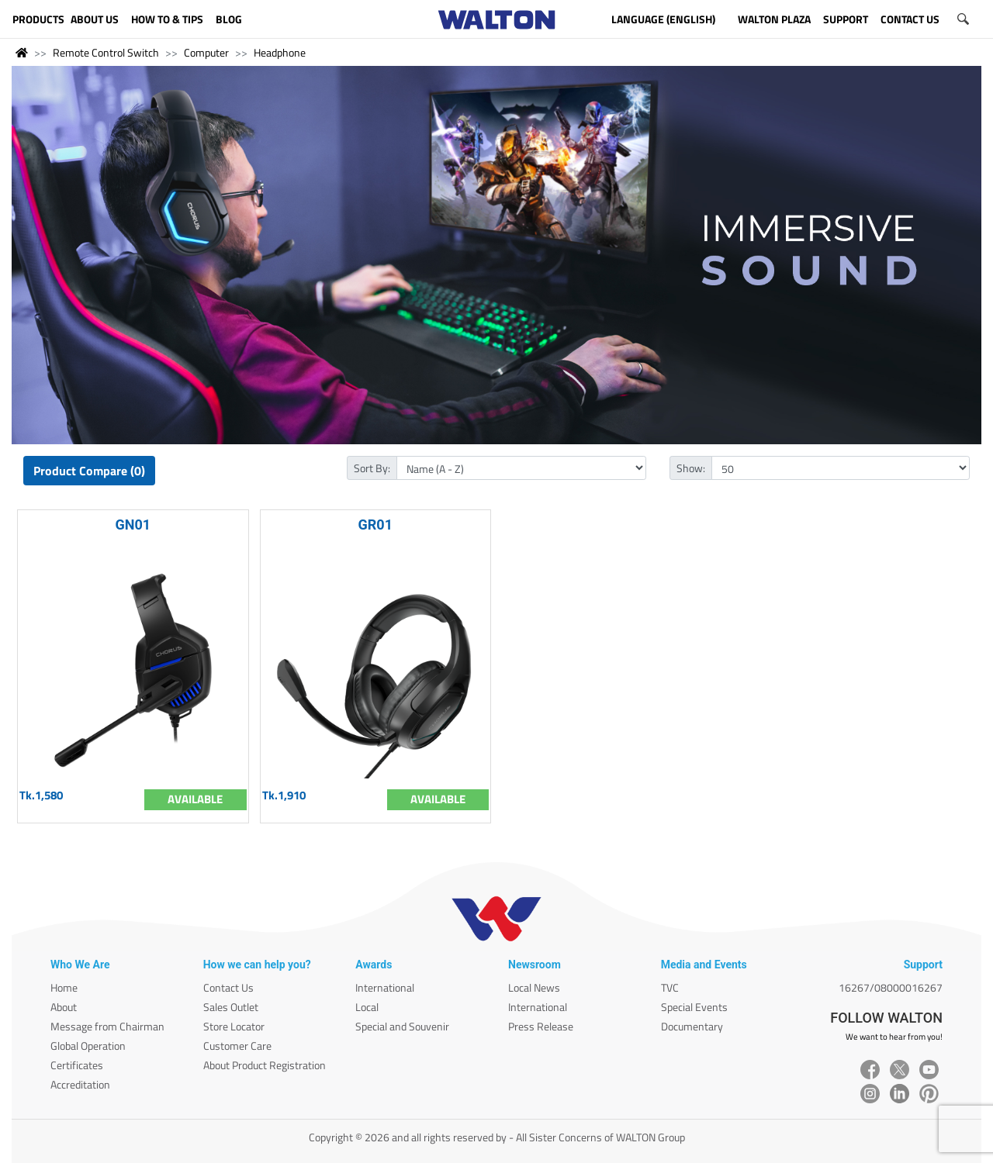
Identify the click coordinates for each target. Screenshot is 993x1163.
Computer (206, 52)
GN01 (133, 524)
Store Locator (234, 1026)
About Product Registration (264, 1065)
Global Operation (88, 1045)
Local (367, 1007)
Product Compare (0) (89, 470)
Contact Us (228, 987)
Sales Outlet (230, 1007)
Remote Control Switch (106, 52)
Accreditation (80, 1084)
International (384, 987)
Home (64, 987)
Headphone (280, 52)
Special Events (694, 1007)
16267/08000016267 (891, 987)
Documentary (692, 1026)
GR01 (375, 524)
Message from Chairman (107, 1026)
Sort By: (372, 468)
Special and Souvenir (402, 1026)
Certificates (76, 1065)
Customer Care (237, 1045)
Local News (534, 987)
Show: (690, 468)
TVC (670, 987)
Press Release (540, 1026)
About (63, 1007)
